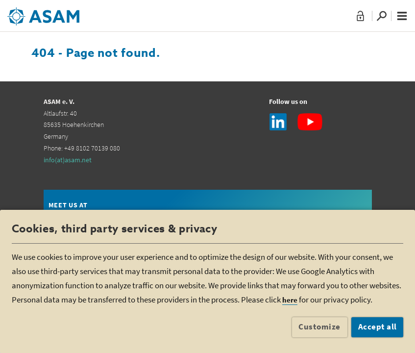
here (289, 299)
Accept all (377, 326)
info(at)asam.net (68, 159)
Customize (319, 326)
